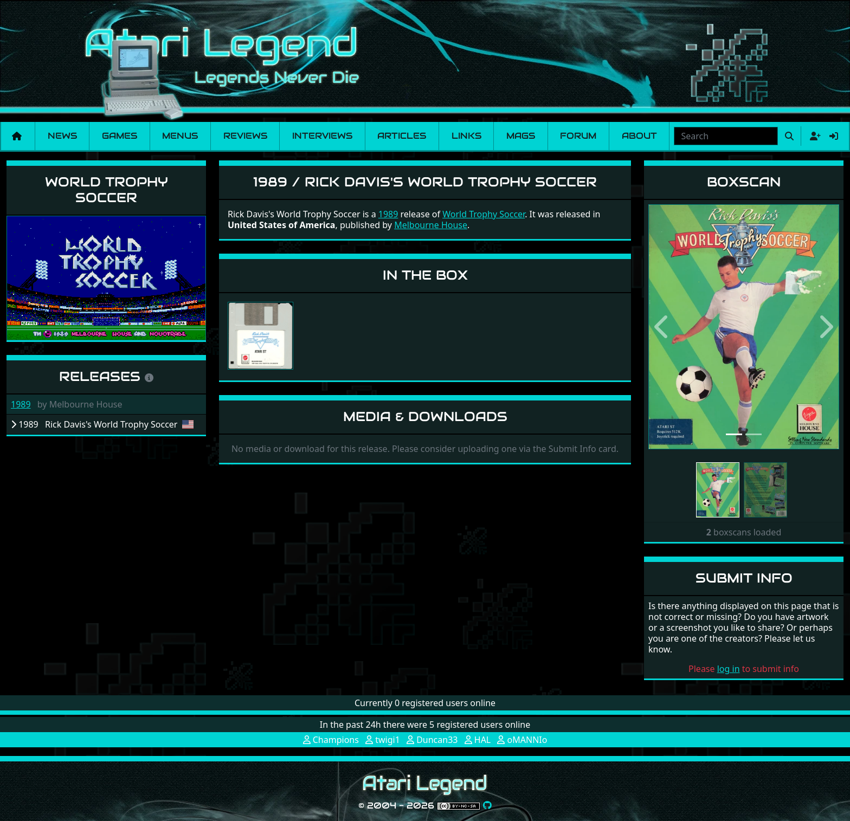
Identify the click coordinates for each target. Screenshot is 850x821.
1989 (21, 404)
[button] (662, 326)
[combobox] (726, 136)
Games (119, 135)
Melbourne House (430, 225)
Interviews (322, 135)
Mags (520, 135)
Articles (401, 135)
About (639, 135)
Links (466, 135)
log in (728, 669)
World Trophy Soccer (106, 189)
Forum (578, 135)
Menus (180, 135)
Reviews (245, 135)
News (62, 135)
